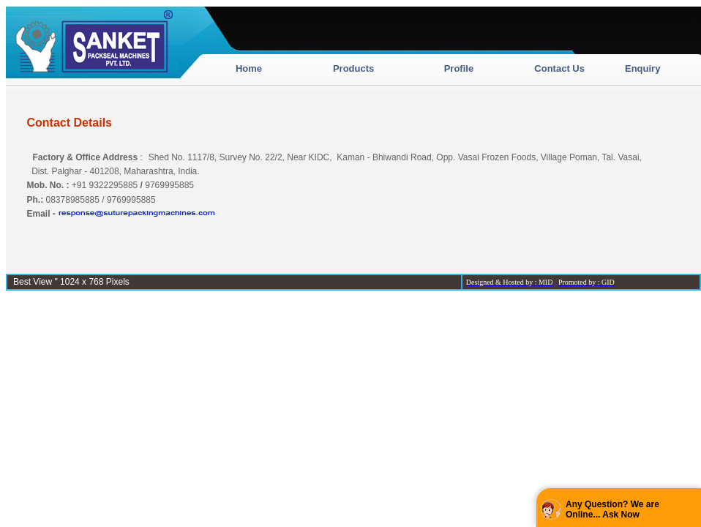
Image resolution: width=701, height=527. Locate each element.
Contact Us (559, 68)
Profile (458, 68)
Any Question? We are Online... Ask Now (612, 509)
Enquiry (642, 68)
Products (353, 68)
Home (249, 68)
